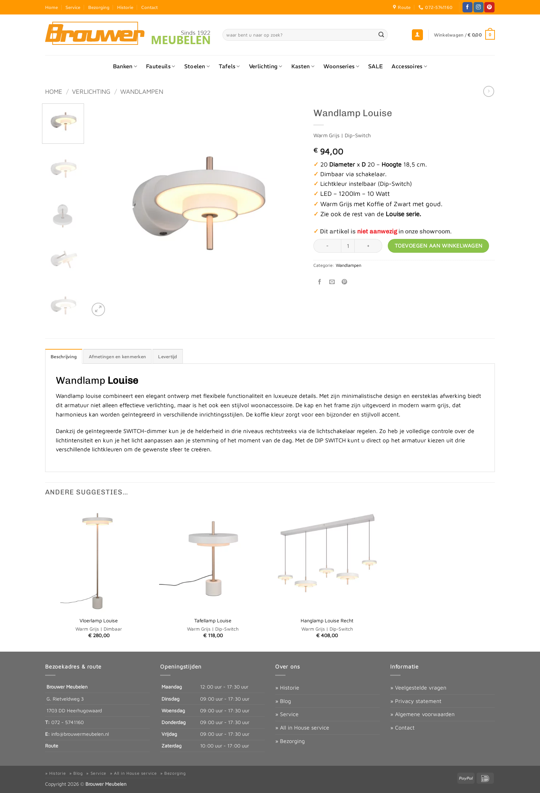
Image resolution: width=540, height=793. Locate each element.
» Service (287, 714)
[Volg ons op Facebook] (468, 7)
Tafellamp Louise (212, 620)
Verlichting (265, 66)
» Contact (402, 727)
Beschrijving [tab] (64, 356)
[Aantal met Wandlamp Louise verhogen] (368, 246)
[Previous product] (488, 91)
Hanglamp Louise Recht (327, 620)
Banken (125, 66)
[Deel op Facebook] (319, 282)
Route (51, 746)
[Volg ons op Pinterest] (489, 7)
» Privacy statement (416, 701)
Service (72, 7)
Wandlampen (141, 91)
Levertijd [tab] (167, 356)
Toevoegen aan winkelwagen (438, 245)
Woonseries (341, 66)
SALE (375, 66)
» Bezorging (290, 741)
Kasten (302, 66)
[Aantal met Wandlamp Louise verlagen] (327, 246)
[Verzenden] (381, 35)
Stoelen (197, 66)
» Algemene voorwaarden (422, 714)
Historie (125, 7)
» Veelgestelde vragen (418, 687)
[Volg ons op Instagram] (479, 7)
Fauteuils (160, 66)
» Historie (287, 687)
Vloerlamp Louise (99, 620)
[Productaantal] (348, 246)
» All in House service (302, 727)
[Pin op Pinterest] (344, 282)
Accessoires (409, 66)
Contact (149, 7)
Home (51, 7)
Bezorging (99, 7)
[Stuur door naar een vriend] (332, 282)
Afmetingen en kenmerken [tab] (117, 356)
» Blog (283, 701)
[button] (417, 35)
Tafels (229, 66)
